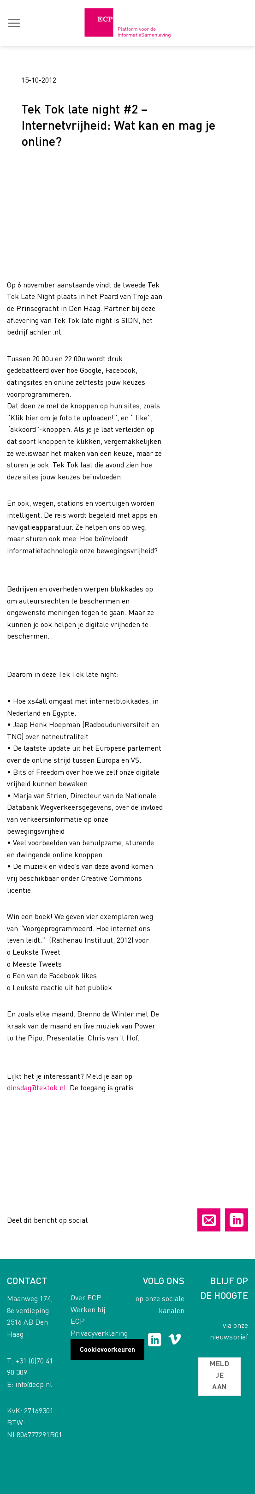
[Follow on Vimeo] (174, 1340)
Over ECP (86, 1297)
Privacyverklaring (99, 1333)
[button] (14, 23)
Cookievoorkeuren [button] (107, 1349)
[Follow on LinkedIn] (154, 1340)
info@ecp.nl (33, 1384)
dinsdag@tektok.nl (36, 1087)
